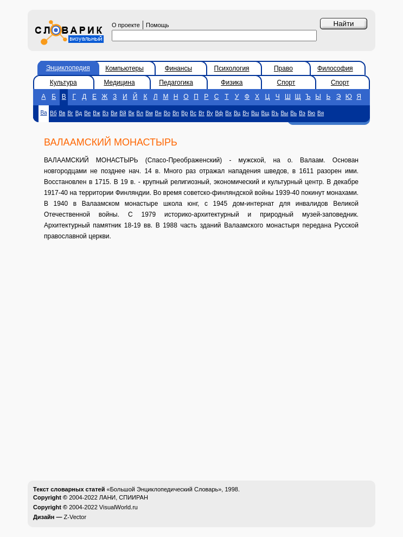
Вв (62, 113)
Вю (311, 113)
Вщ (265, 113)
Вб (53, 113)
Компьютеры (124, 68)
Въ (274, 113)
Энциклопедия (68, 68)
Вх (228, 113)
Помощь (157, 25)
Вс (193, 113)
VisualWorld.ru (118, 507)
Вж (96, 113)
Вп (175, 113)
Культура (63, 82)
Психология (232, 68)
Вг (70, 113)
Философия (335, 68)
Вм (148, 113)
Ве (87, 113)
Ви (114, 113)
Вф (219, 113)
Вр (184, 113)
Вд (78, 113)
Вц (237, 113)
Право (283, 68)
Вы (284, 113)
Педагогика (176, 82)
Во (167, 113)
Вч (245, 113)
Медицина (119, 82)
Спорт (286, 82)
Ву (210, 113)
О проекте (126, 25)
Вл (140, 113)
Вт (201, 113)
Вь (293, 113)
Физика (231, 82)
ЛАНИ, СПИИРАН (123, 497)
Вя (320, 113)
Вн (158, 113)
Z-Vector (75, 517)
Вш (255, 113)
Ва (43, 113)
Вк (132, 113)
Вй (122, 113)
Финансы (178, 68)
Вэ (302, 113)
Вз (105, 113)
